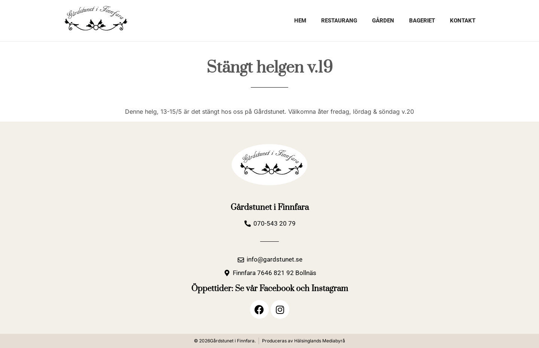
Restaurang (339, 20)
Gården (383, 20)
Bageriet (422, 20)
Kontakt (462, 20)
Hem (300, 20)
